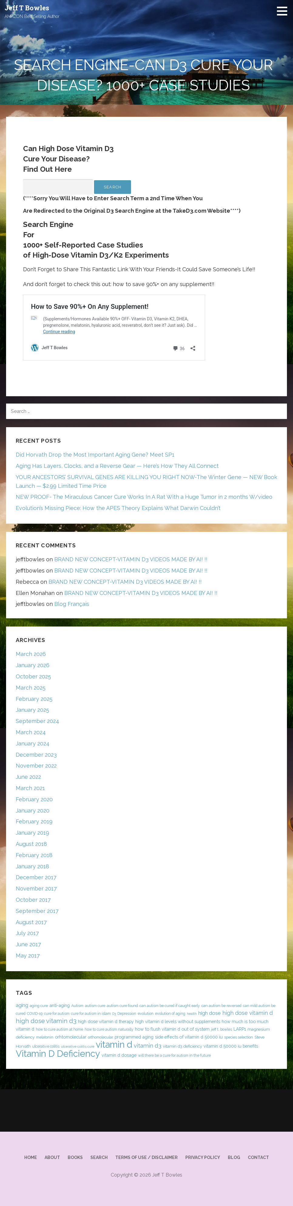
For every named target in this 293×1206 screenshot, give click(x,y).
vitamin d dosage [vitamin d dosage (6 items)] (119, 1055)
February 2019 (34, 821)
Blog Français (71, 604)
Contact (258, 1157)
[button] (284, 11)
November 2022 (36, 765)
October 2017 (33, 900)
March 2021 (30, 788)
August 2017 (31, 922)
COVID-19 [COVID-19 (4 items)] (34, 1013)
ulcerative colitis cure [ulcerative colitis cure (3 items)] (77, 1046)
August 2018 (31, 844)
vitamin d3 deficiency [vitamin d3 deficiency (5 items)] (182, 1046)
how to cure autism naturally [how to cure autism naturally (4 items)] (109, 1029)
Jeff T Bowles (27, 7)
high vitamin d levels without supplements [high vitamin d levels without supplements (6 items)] (177, 1021)
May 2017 (28, 955)
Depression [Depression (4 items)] (126, 1013)
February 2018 (34, 855)
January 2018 (32, 866)
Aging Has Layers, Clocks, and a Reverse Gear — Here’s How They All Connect (117, 466)
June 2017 (28, 944)
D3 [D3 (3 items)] (114, 1013)
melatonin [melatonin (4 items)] (44, 1037)
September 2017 (37, 911)
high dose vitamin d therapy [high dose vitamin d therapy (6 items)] (106, 1021)
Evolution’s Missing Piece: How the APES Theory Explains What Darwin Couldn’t (118, 508)
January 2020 (32, 810)
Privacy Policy (202, 1157)
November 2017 (36, 888)
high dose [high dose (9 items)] (209, 1013)
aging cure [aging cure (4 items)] (39, 1005)
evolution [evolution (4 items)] (145, 1013)
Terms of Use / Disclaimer (146, 1157)
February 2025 (34, 699)
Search (99, 1157)
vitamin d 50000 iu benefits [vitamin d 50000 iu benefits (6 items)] (231, 1046)
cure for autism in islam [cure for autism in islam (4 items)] (91, 1013)
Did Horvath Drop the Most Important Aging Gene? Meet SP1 (95, 454)
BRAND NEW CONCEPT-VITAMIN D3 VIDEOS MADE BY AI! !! (130, 559)
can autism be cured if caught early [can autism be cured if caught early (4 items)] (170, 1005)
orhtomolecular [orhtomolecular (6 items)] (70, 1036)
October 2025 (33, 676)
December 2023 (36, 755)
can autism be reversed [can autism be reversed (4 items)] (221, 1005)
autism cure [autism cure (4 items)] (95, 1005)
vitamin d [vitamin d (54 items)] (114, 1044)
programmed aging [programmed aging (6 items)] (134, 1036)
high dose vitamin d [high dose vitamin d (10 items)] (247, 1013)
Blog (234, 1157)
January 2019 (32, 832)
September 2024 (37, 721)
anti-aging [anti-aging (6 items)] (59, 1005)
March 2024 (31, 732)
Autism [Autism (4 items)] (77, 1005)
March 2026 (31, 654)
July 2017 (27, 933)
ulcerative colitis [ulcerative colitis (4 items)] (45, 1046)
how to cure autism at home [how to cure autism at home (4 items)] (59, 1029)
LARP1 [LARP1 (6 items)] (240, 1029)
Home (30, 1157)
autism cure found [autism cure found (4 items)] (122, 1005)
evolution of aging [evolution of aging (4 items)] (170, 1013)
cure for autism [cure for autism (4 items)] (56, 1013)
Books (75, 1157)
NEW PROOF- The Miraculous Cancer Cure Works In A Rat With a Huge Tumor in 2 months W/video (144, 497)
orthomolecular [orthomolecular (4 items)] (100, 1037)
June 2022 (28, 777)
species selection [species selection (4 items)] (238, 1037)
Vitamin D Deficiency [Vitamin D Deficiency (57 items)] (58, 1053)
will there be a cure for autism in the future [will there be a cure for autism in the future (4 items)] (174, 1055)
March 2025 (30, 687)
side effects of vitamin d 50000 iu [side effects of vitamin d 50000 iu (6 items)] (189, 1036)
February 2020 (34, 799)
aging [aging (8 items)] (22, 1005)
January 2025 (32, 710)
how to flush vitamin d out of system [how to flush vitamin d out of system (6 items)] (172, 1029)
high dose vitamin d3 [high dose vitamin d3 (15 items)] (46, 1021)
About (52, 1157)
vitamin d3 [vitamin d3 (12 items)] (147, 1045)
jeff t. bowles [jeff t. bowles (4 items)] (221, 1029)
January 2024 (32, 743)
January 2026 (32, 665)
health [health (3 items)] (192, 1013)
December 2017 (36, 877)
